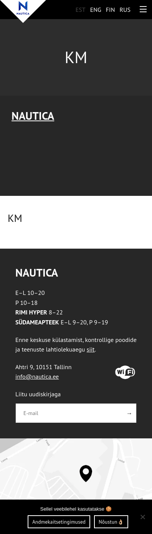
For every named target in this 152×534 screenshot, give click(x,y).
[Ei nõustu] (142, 517)
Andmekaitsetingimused (59, 522)
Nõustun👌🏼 (111, 522)
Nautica (33, 116)
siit (91, 349)
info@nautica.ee (37, 376)
